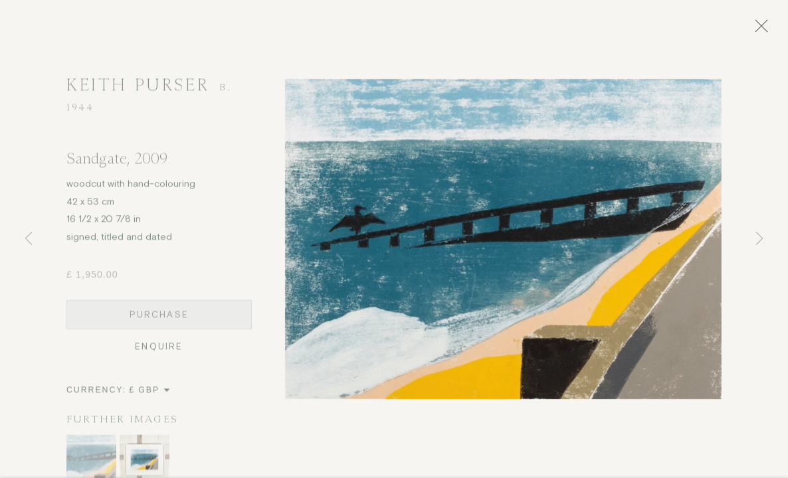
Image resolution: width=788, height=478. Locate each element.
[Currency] (150, 394)
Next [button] (759, 239)
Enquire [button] (159, 351)
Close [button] (767, 30)
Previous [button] (28, 239)
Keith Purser (137, 89)
